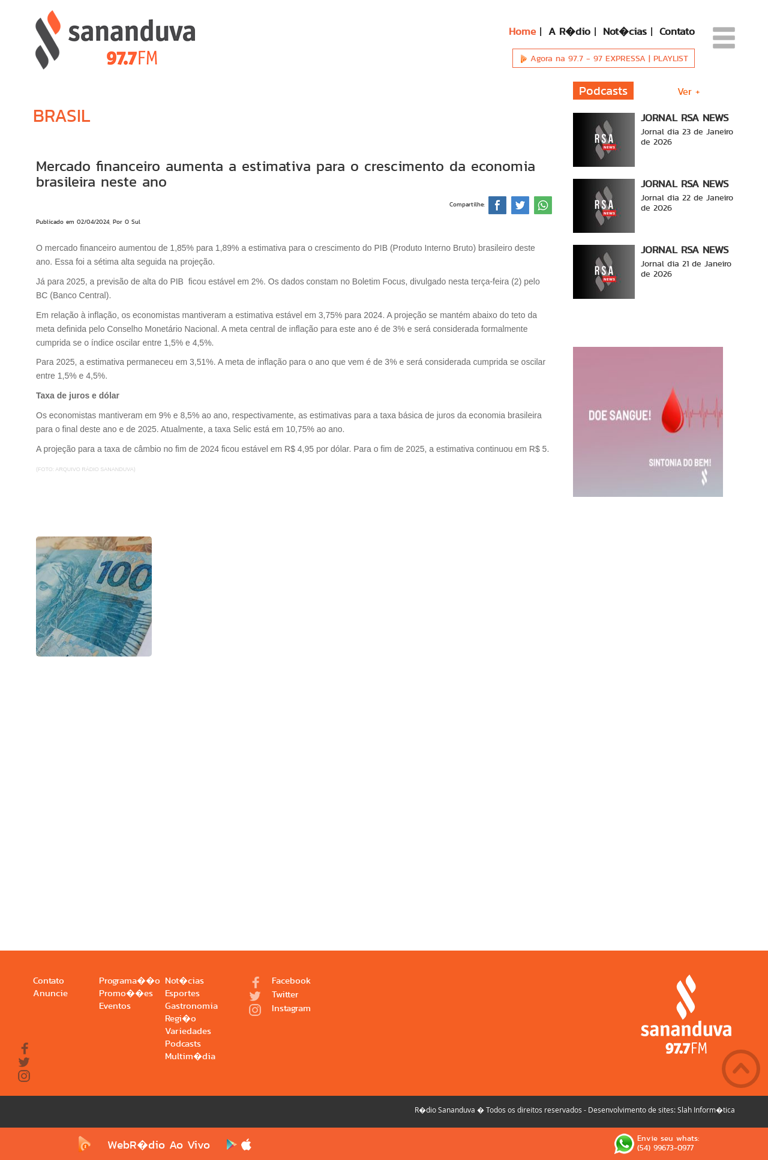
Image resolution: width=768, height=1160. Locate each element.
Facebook (280, 981)
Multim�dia (190, 1056)
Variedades (188, 1031)
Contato (677, 31)
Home (522, 31)
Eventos (115, 1006)
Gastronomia (191, 1006)
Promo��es (126, 993)
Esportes (182, 993)
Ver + (688, 91)
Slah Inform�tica (706, 1109)
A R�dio (569, 31)
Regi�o (180, 1018)
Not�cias (625, 31)
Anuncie (50, 993)
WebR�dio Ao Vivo (141, 1145)
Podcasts (183, 1044)
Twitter (274, 995)
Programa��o (129, 981)
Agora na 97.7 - (603, 58)
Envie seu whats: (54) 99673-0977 (656, 1144)
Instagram (280, 1009)
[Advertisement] (294, 786)
